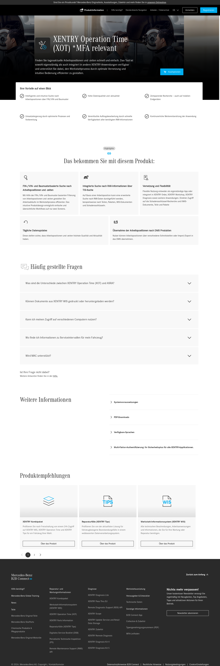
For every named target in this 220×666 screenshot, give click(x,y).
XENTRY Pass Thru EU (97, 601)
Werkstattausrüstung (135, 589)
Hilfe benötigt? (117, 10)
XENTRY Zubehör (95, 629)
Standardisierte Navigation (136, 10)
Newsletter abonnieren (187, 613)
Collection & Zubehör (135, 621)
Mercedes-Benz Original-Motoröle (26, 638)
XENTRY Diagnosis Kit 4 (99, 642)
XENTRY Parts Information (61, 620)
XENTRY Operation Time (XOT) (63, 614)
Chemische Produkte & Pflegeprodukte (21, 630)
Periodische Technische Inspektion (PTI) (65, 641)
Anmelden (189, 10)
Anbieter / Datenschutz (159, 10)
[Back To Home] (44, 10)
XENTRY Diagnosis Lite (98, 595)
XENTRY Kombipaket (59, 598)
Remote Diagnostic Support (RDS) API (105, 607)
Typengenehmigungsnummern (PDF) (142, 627)
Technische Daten (134, 602)
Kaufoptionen (171, 72)
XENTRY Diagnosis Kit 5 (99, 648)
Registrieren (208, 10)
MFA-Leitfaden (132, 634)
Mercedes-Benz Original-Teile (24, 616)
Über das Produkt (49, 544)
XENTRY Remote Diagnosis (100, 635)
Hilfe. (55, 376)
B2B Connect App (134, 615)
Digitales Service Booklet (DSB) (64, 633)
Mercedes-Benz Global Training (25, 596)
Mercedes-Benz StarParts (22, 622)
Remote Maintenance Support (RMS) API (66, 650)
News (13, 603)
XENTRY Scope (94, 614)
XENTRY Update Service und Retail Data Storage (104, 621)
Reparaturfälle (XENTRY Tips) (63, 627)
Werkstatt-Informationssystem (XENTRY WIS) (63, 606)
